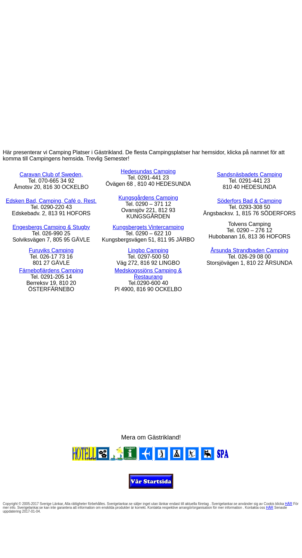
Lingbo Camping (148, 250)
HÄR (288, 504)
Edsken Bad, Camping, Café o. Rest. (51, 201)
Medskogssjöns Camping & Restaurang (148, 274)
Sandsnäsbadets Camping (249, 174)
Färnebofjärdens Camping (51, 270)
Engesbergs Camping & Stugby (51, 227)
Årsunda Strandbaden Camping (249, 250)
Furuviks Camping (51, 250)
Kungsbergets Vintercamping (148, 227)
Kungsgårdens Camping (148, 198)
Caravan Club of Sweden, (51, 174)
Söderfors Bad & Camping (249, 201)
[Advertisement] (149, 70)
